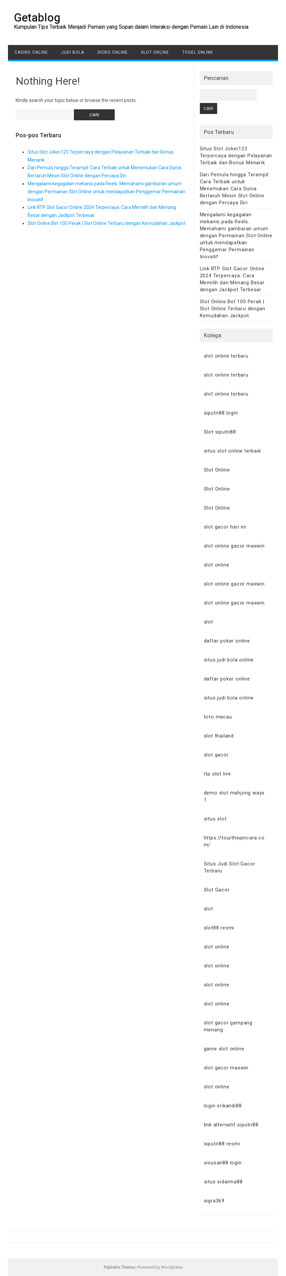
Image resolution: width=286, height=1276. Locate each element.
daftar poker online (227, 641)
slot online (216, 565)
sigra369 (214, 1201)
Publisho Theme (119, 1267)
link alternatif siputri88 (231, 1125)
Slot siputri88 (220, 432)
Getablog (37, 17)
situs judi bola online (229, 660)
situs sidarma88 (223, 1182)
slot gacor (216, 755)
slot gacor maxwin (226, 1068)
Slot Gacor (217, 890)
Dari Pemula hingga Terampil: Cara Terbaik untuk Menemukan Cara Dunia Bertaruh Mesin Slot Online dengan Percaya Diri (235, 189)
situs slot (215, 819)
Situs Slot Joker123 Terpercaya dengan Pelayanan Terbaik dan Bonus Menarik (236, 156)
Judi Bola (72, 52)
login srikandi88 (223, 1106)
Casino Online (31, 52)
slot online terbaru (226, 356)
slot (208, 622)
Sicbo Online (112, 52)
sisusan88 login (223, 1163)
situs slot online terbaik (232, 451)
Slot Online (155, 52)
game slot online (224, 1049)
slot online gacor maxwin (234, 546)
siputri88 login (221, 413)
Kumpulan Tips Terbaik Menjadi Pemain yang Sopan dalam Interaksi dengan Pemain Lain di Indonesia (131, 27)
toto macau (218, 717)
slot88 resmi (219, 928)
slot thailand (219, 736)
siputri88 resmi (222, 1144)
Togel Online (197, 52)
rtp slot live (217, 774)
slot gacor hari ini (225, 527)
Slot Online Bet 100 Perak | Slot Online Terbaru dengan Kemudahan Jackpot (107, 223)
